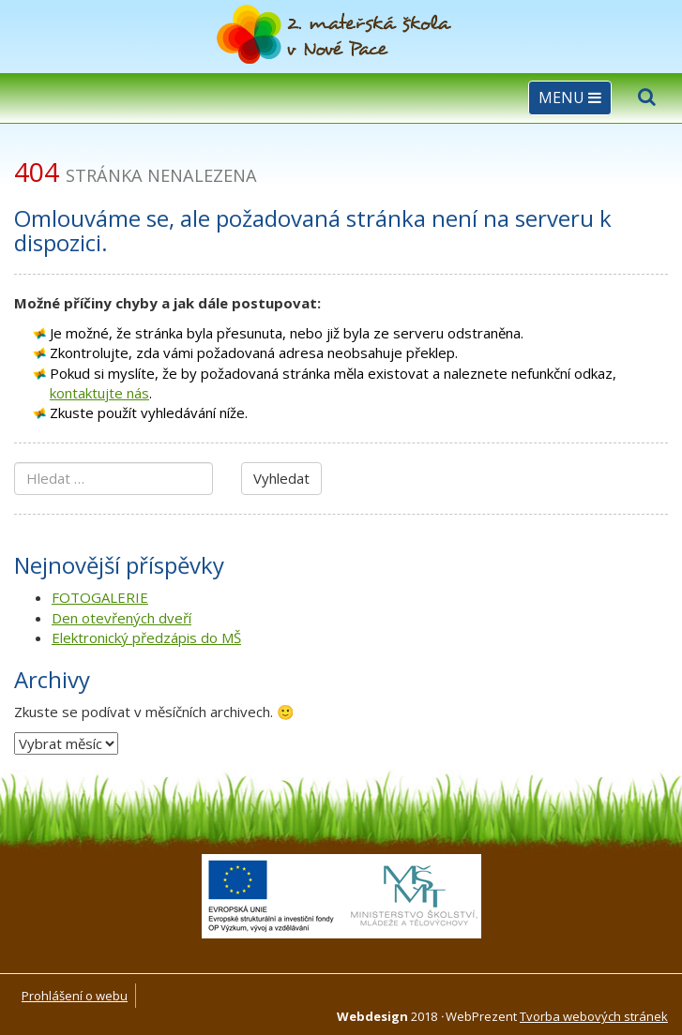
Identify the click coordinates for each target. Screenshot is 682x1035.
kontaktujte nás (99, 392)
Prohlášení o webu (75, 995)
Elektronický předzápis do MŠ (146, 637)
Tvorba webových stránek (594, 1016)
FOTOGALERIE (100, 597)
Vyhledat (281, 478)
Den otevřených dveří (121, 617)
